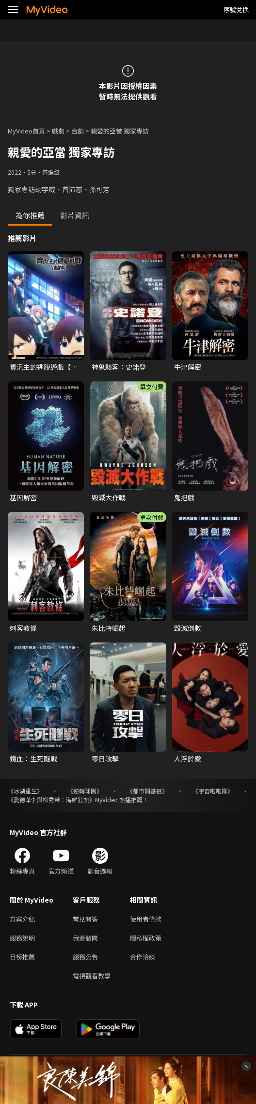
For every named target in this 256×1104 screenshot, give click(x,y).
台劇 (77, 130)
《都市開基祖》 (147, 791)
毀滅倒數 (187, 628)
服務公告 (85, 956)
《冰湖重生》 (25, 791)
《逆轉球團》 (84, 791)
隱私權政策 (145, 937)
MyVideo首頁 (26, 130)
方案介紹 (22, 918)
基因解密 (23, 497)
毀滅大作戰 (109, 497)
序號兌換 (236, 9)
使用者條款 (145, 918)
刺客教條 (23, 628)
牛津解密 (187, 367)
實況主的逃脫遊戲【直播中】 (44, 367)
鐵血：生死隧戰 (33, 758)
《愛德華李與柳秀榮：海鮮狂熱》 (51, 799)
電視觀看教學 (92, 975)
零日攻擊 (105, 758)
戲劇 (58, 130)
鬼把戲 (184, 497)
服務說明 (22, 937)
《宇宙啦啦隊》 (212, 791)
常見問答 (85, 918)
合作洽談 (142, 956)
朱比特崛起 (109, 628)
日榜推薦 (22, 956)
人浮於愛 (187, 758)
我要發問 (85, 937)
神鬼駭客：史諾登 (119, 367)
